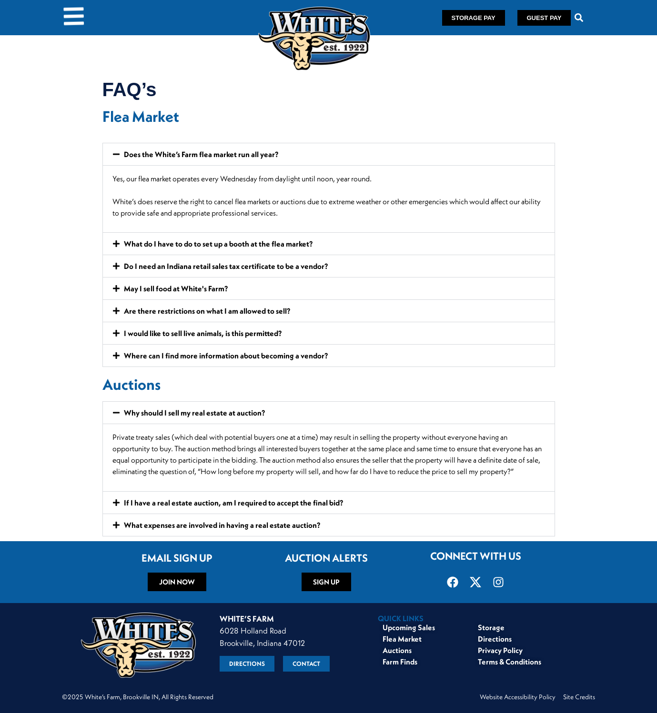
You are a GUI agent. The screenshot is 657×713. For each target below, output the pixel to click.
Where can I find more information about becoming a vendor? (226, 355)
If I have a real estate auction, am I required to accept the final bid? (233, 502)
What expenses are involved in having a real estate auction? (222, 525)
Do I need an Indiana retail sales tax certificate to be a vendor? (226, 266)
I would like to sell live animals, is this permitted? (203, 333)
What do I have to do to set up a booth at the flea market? (218, 243)
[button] (578, 18)
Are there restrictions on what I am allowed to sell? (207, 311)
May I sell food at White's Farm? (176, 288)
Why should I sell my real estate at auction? (194, 412)
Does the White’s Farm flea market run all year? (201, 154)
